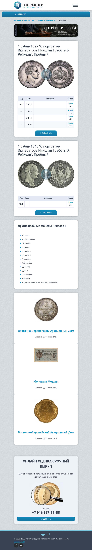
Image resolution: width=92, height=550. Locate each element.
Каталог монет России (24, 20)
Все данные (46, 133)
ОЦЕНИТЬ (46, 519)
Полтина (25, 236)
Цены (70, 103)
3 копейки (26, 251)
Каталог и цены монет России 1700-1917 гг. (40, 282)
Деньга (25, 271)
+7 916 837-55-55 (46, 513)
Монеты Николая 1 (46, 20)
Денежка (26, 267)
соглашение (19, 541)
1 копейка (26, 259)
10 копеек (26, 244)
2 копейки (26, 255)
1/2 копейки (27, 263)
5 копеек (25, 247)
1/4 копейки (27, 275)
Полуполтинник (28, 240)
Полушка (26, 279)
